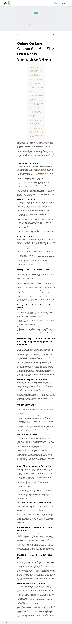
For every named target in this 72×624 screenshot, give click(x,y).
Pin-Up (10, 622)
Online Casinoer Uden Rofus (35, 83)
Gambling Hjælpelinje (34, 137)
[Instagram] (64, 3)
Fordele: (31, 127)
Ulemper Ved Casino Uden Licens (36, 71)
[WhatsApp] (62, 3)
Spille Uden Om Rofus (34, 67)
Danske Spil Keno (33, 115)
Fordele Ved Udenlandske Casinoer (36, 126)
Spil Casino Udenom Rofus (35, 108)
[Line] (66, 3)
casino (42, 24)
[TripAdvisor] (60, 3)
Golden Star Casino (33, 82)
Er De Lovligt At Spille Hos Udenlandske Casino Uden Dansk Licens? (36, 118)
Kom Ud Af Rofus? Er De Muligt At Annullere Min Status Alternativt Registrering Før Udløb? (36, 130)
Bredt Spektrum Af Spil (34, 70)
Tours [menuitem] (23, 3)
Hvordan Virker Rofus (34, 68)
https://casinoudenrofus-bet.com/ (39, 174)
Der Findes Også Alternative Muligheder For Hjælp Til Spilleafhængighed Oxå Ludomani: (36, 77)
